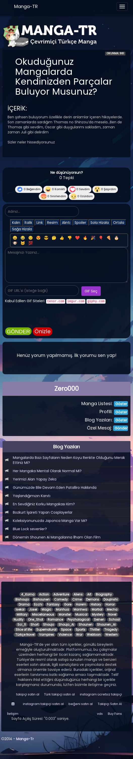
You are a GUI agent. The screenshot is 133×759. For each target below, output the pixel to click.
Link (40, 222)
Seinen (99, 619)
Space (66, 629)
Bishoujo (22, 599)
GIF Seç (91, 291)
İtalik (28, 222)
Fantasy (53, 604)
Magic (46, 609)
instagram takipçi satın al (43, 703)
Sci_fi (21, 624)
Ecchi (38, 604)
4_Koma (28, 594)
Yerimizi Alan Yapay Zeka (34, 479)
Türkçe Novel (25, 634)
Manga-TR (26, 6)
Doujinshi (111, 599)
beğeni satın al (81, 703)
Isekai (20, 609)
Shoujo (48, 624)
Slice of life (24, 629)
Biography (104, 594)
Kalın (16, 222)
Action (44, 594)
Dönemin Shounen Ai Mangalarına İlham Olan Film (57, 537)
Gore (67, 604)
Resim (52, 222)
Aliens (78, 594)
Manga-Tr (25, 738)
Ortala (118, 222)
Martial (97, 609)
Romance (55, 619)
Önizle (43, 331)
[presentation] (43, 316)
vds (100, 713)
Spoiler (80, 222)
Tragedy (110, 629)
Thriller (95, 629)
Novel (112, 614)
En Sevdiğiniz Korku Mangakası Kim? (44, 504)
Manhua (62, 609)
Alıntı (66, 222)
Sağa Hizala (22, 229)
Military (22, 614)
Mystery (98, 614)
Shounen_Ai (106, 624)
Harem (81, 604)
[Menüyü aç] (122, 6)
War (79, 634)
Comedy (61, 599)
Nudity (18, 619)
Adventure (61, 594)
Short (34, 624)
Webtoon (94, 634)
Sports (80, 629)
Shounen (85, 624)
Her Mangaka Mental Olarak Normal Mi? (47, 470)
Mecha (112, 609)
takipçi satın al (27, 694)
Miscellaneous (43, 614)
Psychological (78, 619)
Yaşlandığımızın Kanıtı (31, 495)
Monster (65, 614)
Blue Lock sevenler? (30, 528)
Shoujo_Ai (66, 624)
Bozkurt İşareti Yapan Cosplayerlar (43, 512)
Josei (33, 609)
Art (89, 594)
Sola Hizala (99, 222)
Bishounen (41, 599)
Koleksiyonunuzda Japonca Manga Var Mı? (50, 520)
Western (111, 634)
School (114, 619)
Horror (110, 604)
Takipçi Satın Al (110, 703)
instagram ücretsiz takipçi (101, 694)
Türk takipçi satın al (59, 694)
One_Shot (35, 619)
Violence (65, 634)
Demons (92, 599)
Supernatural (46, 629)
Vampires (46, 634)
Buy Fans (115, 713)
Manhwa (80, 609)
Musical (81, 614)
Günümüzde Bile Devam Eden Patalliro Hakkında (54, 487)
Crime (77, 599)
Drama (24, 604)
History (96, 604)
